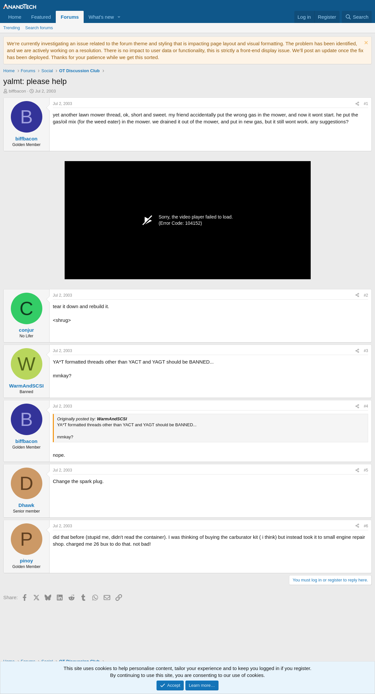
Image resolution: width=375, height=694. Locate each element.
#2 (366, 295)
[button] (119, 17)
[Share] (357, 104)
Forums (70, 17)
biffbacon (17, 91)
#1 (366, 103)
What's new (101, 17)
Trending (11, 27)
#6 (366, 526)
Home (14, 17)
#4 (366, 406)
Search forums (39, 27)
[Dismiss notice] (365, 43)
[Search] (357, 17)
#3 (366, 350)
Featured (41, 17)
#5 (366, 470)
